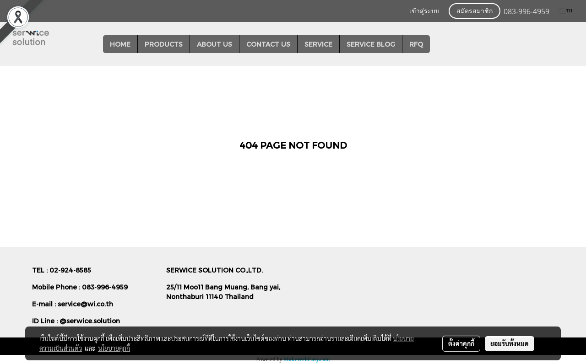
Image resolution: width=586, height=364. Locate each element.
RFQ (416, 44)
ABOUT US (214, 44)
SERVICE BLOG (371, 44)
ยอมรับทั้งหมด (509, 343)
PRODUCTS (164, 44)
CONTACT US (268, 44)
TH (565, 10)
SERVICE (318, 44)
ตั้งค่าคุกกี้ (461, 343)
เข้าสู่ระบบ (424, 11)
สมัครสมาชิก (474, 11)
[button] (438, 44)
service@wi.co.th (85, 304)
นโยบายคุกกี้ (114, 348)
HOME (120, 44)
